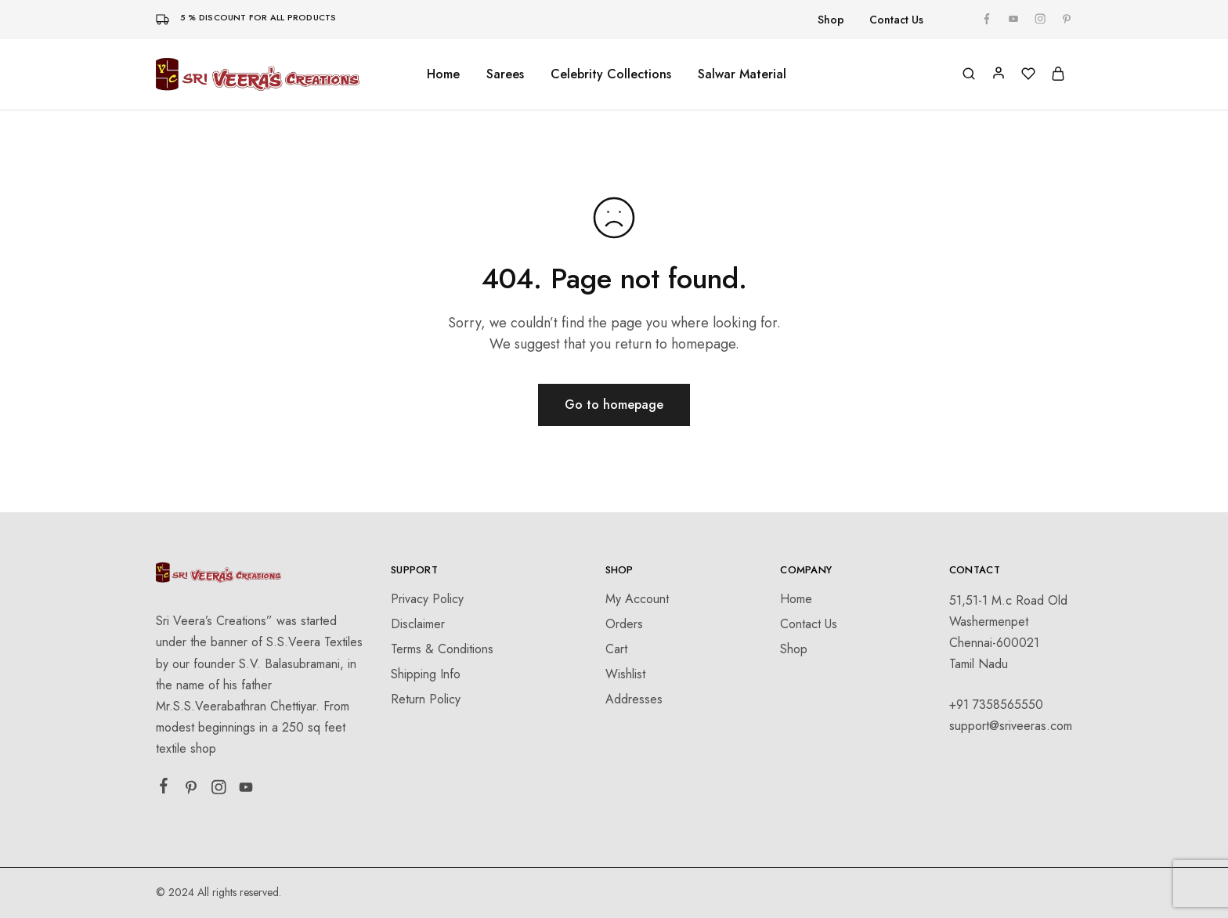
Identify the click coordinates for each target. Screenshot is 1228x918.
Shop (831, 19)
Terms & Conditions (442, 649)
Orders (624, 624)
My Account (637, 599)
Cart (616, 649)
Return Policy (425, 699)
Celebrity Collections (611, 74)
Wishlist (625, 674)
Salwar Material (742, 74)
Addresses (634, 699)
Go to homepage (614, 405)
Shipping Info (425, 674)
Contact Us (896, 19)
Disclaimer (418, 624)
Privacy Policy (427, 599)
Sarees (505, 74)
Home (443, 74)
